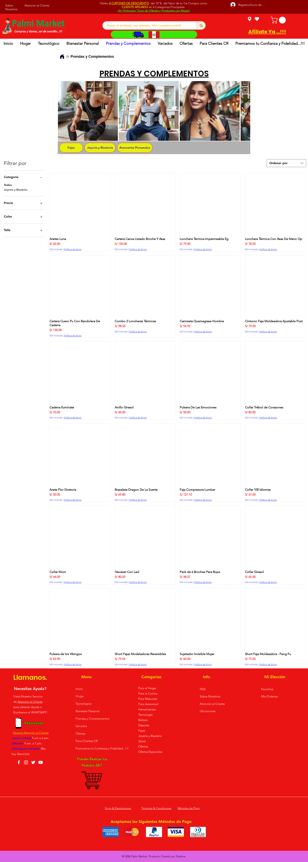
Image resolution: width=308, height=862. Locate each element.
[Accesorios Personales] (134, 148)
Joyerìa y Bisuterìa (16, 189)
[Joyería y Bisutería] (100, 148)
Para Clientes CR (87, 741)
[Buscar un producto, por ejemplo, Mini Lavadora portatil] (147, 25)
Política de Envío (73, 249)
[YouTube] (40, 762)
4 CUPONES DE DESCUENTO (129, 3)
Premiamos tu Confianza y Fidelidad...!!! (93, 748)
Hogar (80, 696)
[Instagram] (26, 762)
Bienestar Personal (88, 711)
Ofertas (80, 733)
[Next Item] (243, 111)
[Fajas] (71, 148)
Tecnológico (84, 704)
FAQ (203, 689)
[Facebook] (18, 762)
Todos (8, 185)
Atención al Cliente (29, 702)
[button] (279, 20)
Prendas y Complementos (92, 718)
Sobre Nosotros (210, 696)
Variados (81, 726)
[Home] (62, 56)
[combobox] (286, 163)
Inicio (79, 689)
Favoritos (267, 689)
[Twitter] (33, 762)
